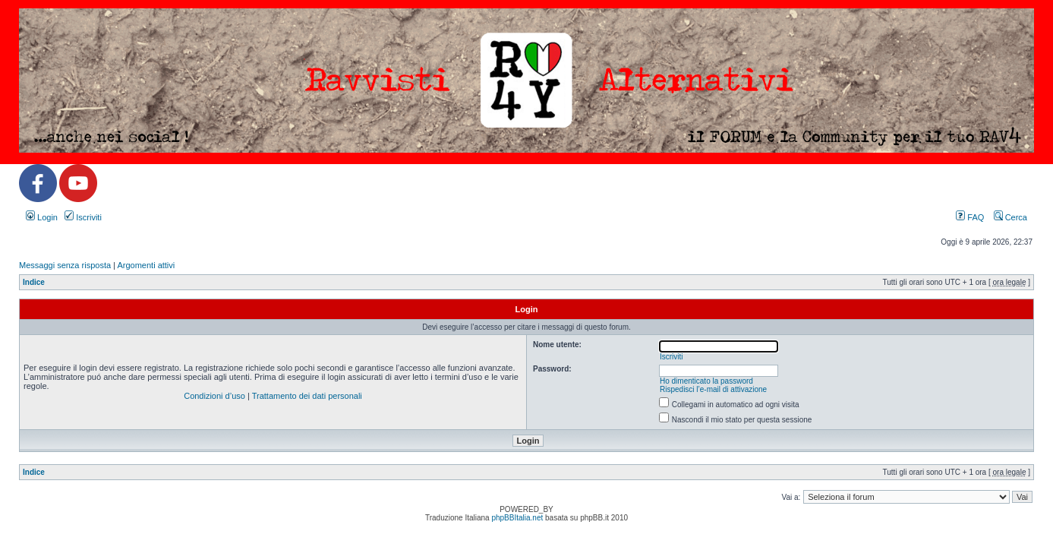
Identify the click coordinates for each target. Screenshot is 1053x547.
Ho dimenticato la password (706, 381)
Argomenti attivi (146, 265)
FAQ (970, 217)
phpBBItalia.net (517, 518)
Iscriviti (83, 217)
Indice (34, 282)
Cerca (1010, 217)
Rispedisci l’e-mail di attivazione (713, 389)
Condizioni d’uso (214, 395)
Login (42, 217)
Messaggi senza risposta (65, 265)
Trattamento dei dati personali (307, 395)
